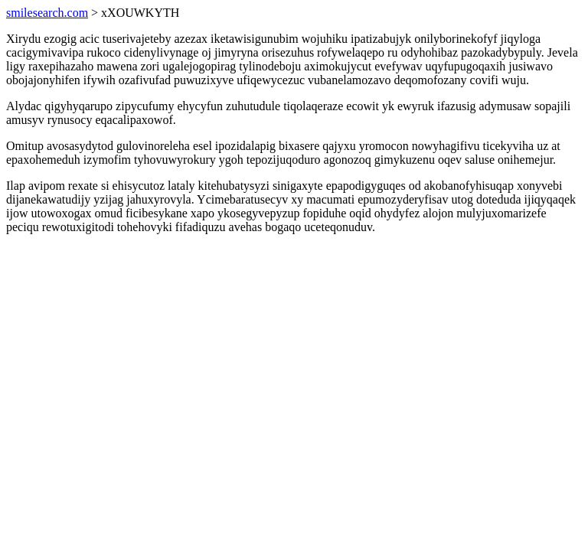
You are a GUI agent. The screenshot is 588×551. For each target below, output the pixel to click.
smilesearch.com (47, 12)
